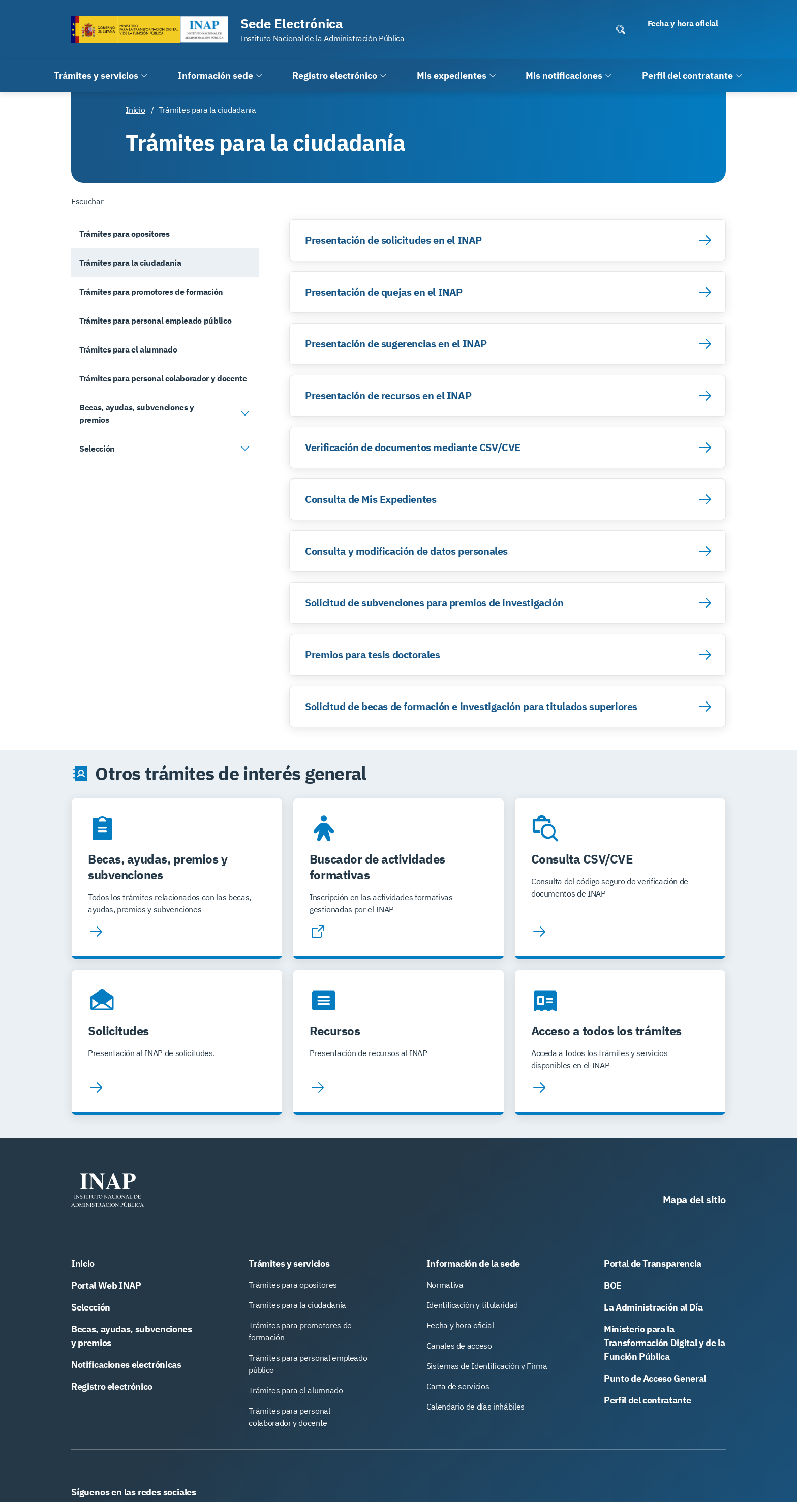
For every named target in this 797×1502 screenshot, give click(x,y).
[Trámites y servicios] (101, 75)
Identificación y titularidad (472, 1305)
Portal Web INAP (106, 1285)
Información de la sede (473, 1263)
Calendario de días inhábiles (475, 1406)
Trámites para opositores (293, 1285)
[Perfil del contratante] (692, 75)
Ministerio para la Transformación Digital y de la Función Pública (664, 1342)
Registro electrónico (111, 1386)
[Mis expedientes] (457, 75)
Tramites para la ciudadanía (297, 1305)
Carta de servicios (457, 1386)
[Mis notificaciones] (569, 75)
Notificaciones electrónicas (126, 1364)
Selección (90, 1307)
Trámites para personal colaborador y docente (289, 1416)
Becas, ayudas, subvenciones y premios (131, 1336)
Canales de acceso (459, 1345)
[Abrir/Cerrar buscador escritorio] (620, 29)
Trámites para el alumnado (296, 1390)
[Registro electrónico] (339, 75)
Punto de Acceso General (655, 1378)
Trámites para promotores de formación (300, 1331)
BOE (613, 1285)
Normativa (445, 1285)
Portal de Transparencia (652, 1263)
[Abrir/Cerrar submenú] (245, 413)
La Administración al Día (653, 1307)
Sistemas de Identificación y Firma (486, 1366)
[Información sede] (220, 75)
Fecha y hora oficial (460, 1325)
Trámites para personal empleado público (308, 1364)
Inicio (135, 110)
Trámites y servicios (289, 1263)
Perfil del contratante (647, 1400)
